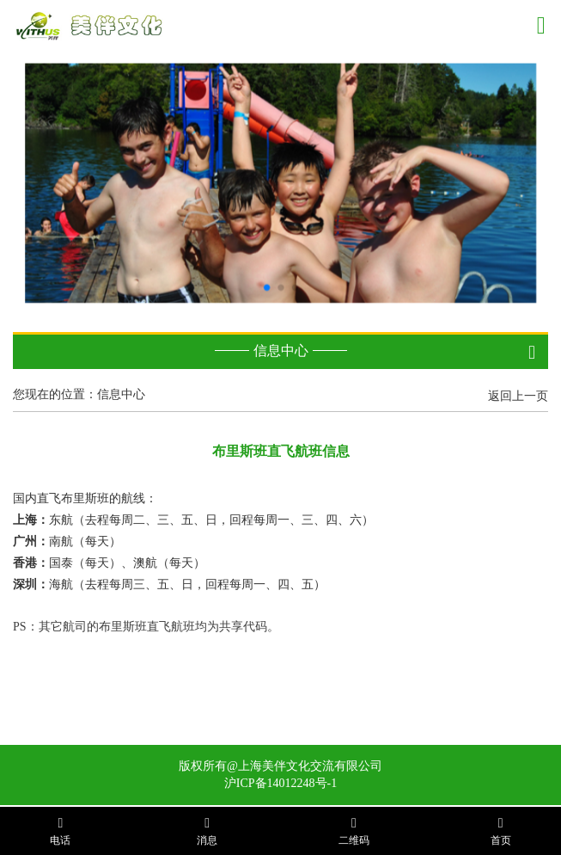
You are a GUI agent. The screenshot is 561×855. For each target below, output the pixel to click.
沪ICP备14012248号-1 (280, 783)
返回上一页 (518, 396)
